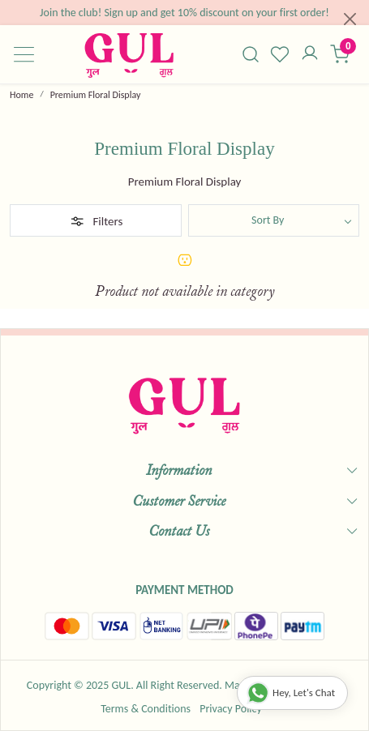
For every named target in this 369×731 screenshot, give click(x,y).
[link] (250, 54)
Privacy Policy (231, 709)
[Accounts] (310, 54)
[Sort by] (274, 220)
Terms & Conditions (146, 709)
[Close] (350, 19)
